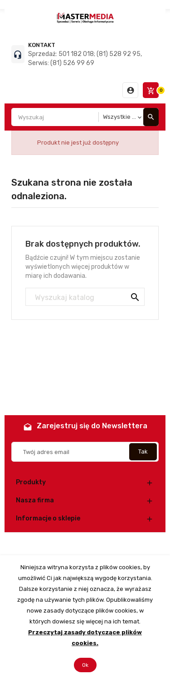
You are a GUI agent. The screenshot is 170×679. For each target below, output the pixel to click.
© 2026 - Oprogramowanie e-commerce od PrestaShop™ (85, 543)
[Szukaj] (85, 297)
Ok (85, 665)
